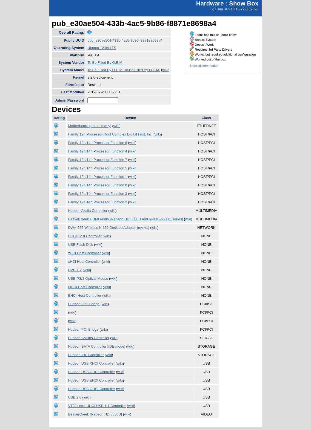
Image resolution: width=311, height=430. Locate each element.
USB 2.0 (74, 397)
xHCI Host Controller (84, 253)
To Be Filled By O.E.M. (105, 62)
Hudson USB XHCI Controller (91, 363)
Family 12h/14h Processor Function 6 (97, 143)
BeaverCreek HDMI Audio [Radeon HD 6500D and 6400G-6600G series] (125, 219)
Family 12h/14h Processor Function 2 (97, 202)
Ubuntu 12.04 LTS (101, 48)
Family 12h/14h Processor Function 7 (97, 160)
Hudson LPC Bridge (83, 304)
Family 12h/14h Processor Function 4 (97, 151)
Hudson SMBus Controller (88, 338)
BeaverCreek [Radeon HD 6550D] (95, 414)
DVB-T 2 (75, 270)
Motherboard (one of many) (89, 126)
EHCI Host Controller (84, 295)
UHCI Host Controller (84, 236)
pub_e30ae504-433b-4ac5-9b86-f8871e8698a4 (124, 40)
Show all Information (204, 65)
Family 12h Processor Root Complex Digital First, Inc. (110, 134)
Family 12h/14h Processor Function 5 (97, 168)
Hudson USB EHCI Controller (91, 380)
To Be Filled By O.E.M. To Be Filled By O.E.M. (123, 70)
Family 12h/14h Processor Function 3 (97, 194)
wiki (165, 70)
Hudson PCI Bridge (83, 329)
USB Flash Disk (80, 245)
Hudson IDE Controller (86, 355)
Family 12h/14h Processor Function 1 (97, 177)
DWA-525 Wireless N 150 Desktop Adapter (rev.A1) (108, 228)
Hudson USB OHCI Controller (91, 372)
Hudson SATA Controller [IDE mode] (96, 346)
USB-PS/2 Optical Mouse (88, 278)
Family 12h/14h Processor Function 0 (97, 185)
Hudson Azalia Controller (87, 211)
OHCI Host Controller (85, 287)
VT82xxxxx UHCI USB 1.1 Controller (97, 406)
